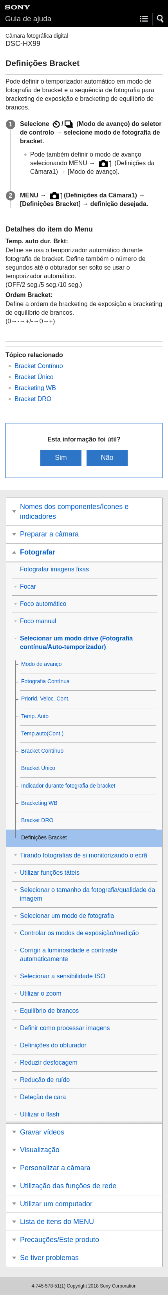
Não (107, 457)
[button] (160, 18)
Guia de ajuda (28, 19)
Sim (61, 457)
